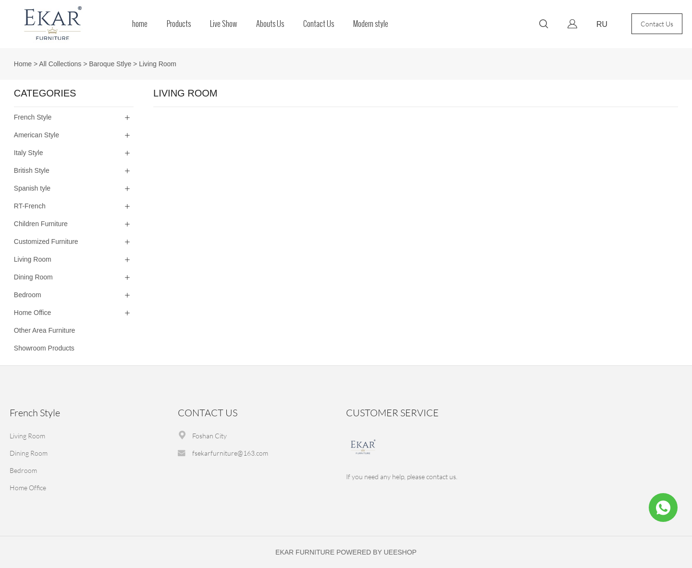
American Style (36, 135)
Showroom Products (44, 348)
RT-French (30, 206)
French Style (33, 117)
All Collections (60, 64)
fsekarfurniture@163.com (230, 453)
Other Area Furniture (44, 330)
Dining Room (33, 277)
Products (179, 23)
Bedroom (27, 295)
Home (23, 64)
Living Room (157, 64)
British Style (31, 170)
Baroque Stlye (110, 64)
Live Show (223, 23)
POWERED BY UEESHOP (376, 552)
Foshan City (209, 436)
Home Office (32, 312)
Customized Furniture (46, 241)
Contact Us (318, 23)
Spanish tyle (32, 188)
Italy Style (28, 153)
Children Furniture (41, 224)
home (140, 23)
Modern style (370, 23)
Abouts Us (270, 23)
